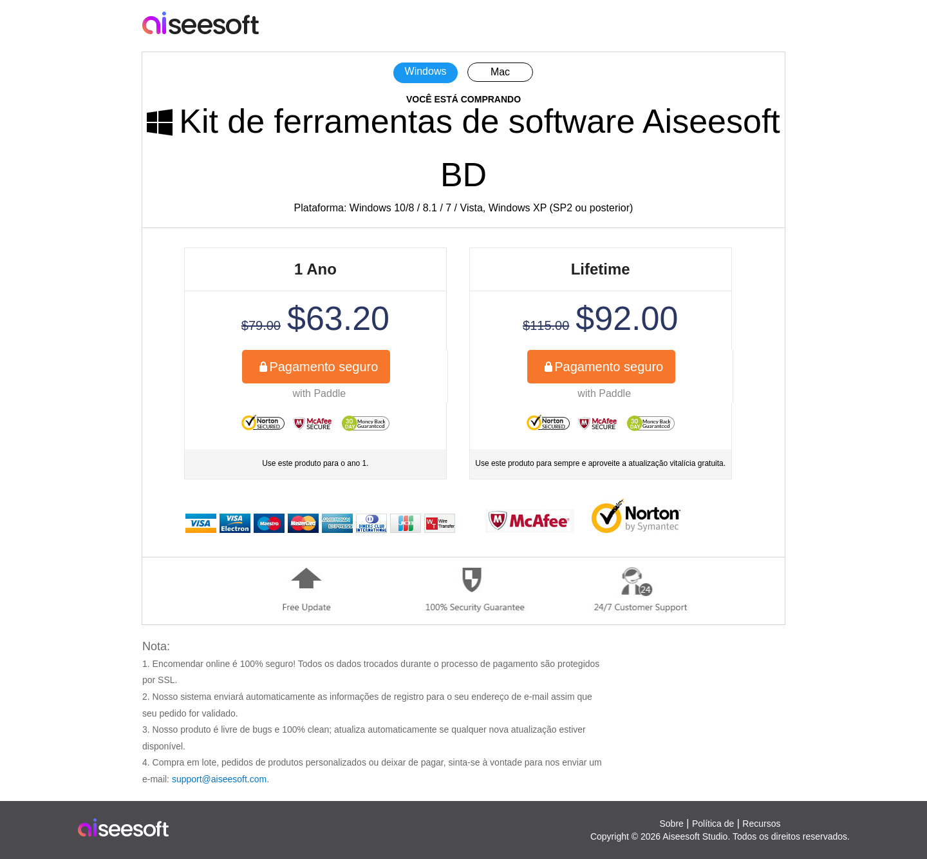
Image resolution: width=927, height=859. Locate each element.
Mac (500, 71)
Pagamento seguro (323, 367)
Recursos (761, 823)
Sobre (671, 823)
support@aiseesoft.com (219, 779)
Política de (713, 823)
